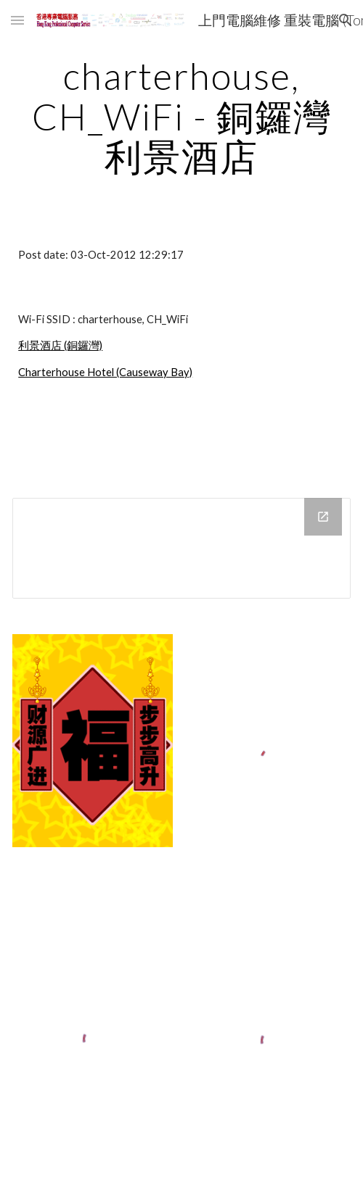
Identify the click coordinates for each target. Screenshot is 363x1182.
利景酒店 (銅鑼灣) (60, 345)
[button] (17, 20)
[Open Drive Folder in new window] (323, 517)
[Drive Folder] (181, 548)
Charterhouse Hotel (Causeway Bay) (105, 372)
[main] (181, 116)
